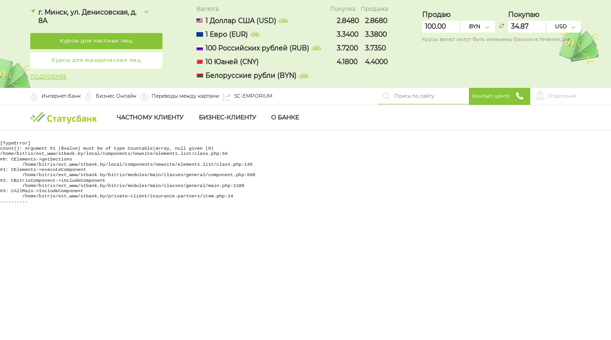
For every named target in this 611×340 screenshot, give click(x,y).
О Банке (285, 117)
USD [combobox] (561, 26)
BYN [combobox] (474, 26)
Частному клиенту (150, 117)
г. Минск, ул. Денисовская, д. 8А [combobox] (87, 16)
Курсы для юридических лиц (96, 60)
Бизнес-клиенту (227, 117)
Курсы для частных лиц (96, 40)
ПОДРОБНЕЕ (48, 77)
